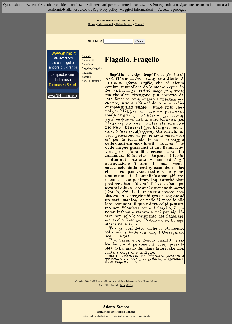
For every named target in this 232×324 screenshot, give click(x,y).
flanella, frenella (91, 80)
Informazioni (105, 24)
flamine (86, 76)
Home (91, 24)
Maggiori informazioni (136, 9)
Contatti (139, 24)
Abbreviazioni (123, 24)
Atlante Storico (116, 307)
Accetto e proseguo (172, 9)
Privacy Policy (126, 285)
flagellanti (88, 60)
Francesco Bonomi (104, 281)
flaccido (86, 56)
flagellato (87, 64)
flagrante (87, 72)
